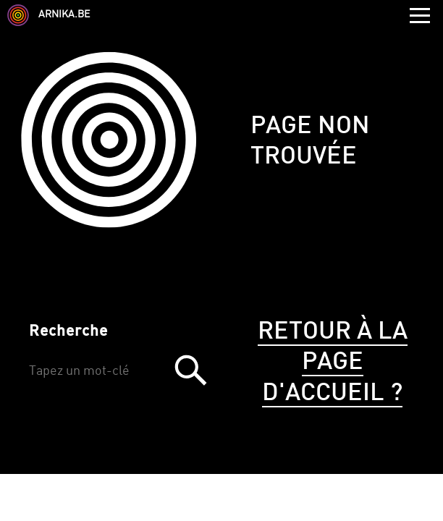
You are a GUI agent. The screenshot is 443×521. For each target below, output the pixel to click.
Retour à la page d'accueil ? (333, 363)
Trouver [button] (190, 370)
